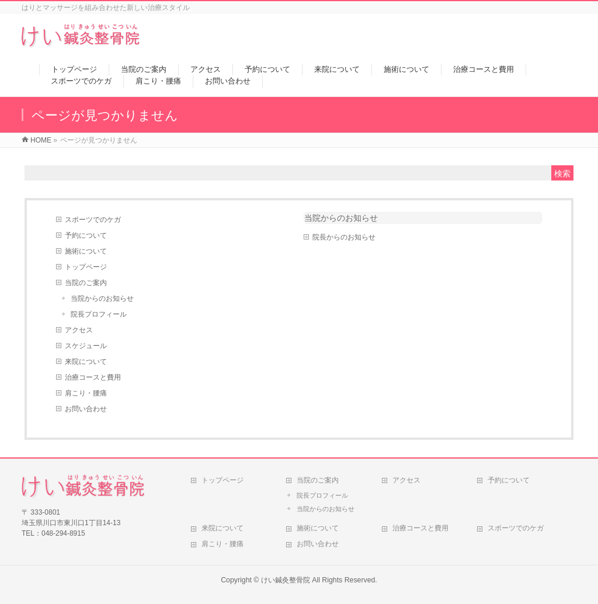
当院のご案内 (86, 283)
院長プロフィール (99, 314)
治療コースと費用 (93, 377)
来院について (86, 361)
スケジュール (86, 346)
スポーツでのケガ (93, 220)
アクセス (79, 330)
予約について (86, 235)
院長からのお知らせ (344, 237)
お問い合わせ (86, 409)
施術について (86, 251)
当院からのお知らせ (102, 298)
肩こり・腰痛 (86, 393)
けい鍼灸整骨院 (285, 580)
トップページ (86, 267)
